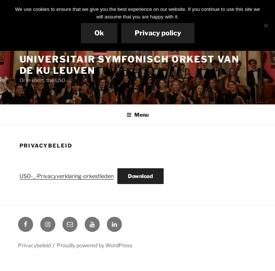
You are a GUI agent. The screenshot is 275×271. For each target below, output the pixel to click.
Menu (137, 114)
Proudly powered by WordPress (94, 245)
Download (140, 176)
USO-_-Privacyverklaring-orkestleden (67, 176)
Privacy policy (158, 33)
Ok (99, 33)
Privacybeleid (34, 245)
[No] (265, 25)
